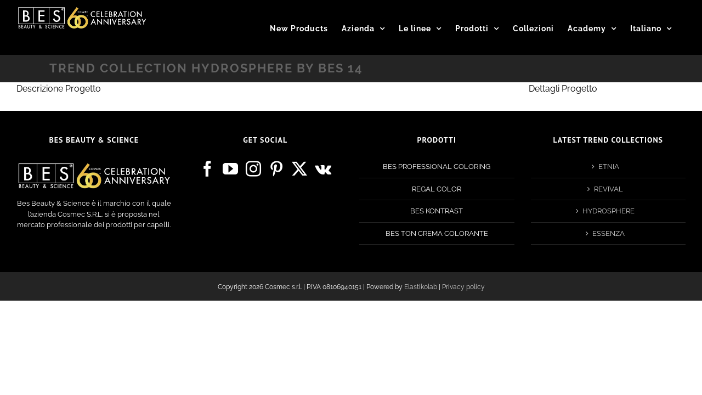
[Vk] (323, 169)
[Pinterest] (276, 169)
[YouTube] (230, 169)
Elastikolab (420, 287)
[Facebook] (207, 169)
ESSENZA (608, 233)
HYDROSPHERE (608, 211)
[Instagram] (253, 169)
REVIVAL (608, 189)
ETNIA (608, 166)
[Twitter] (299, 169)
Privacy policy (463, 287)
